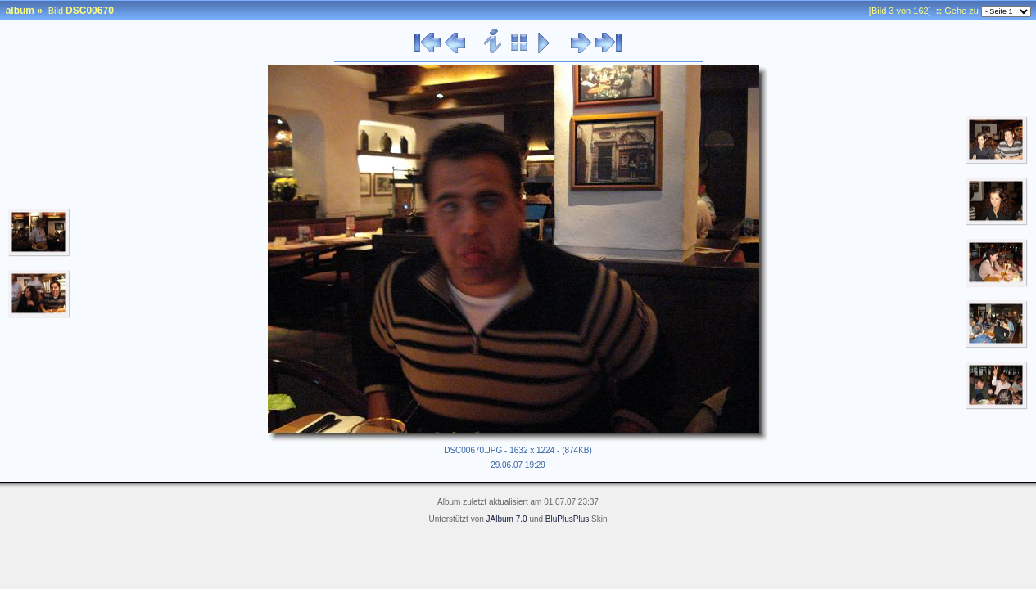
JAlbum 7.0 (506, 519)
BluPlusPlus (567, 519)
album (20, 10)
